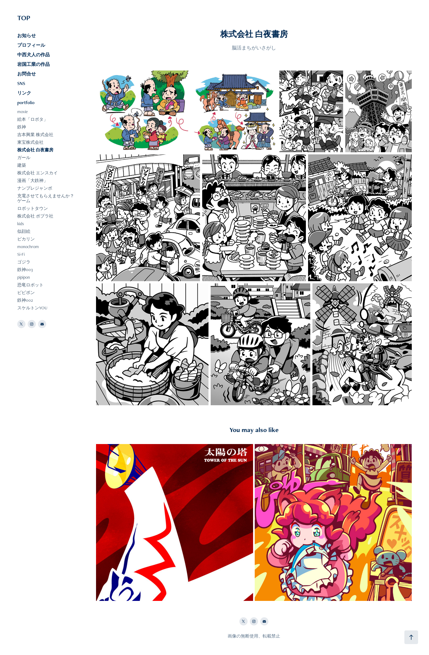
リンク (24, 93)
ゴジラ (23, 262)
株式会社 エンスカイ (37, 173)
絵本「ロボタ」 (32, 119)
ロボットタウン (32, 208)
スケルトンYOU (32, 308)
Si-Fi (21, 254)
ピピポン (26, 292)
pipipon (23, 277)
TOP (23, 17)
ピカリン (26, 239)
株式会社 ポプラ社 (35, 216)
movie (22, 111)
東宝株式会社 (30, 142)
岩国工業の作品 (33, 64)
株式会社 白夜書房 (35, 150)
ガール (23, 157)
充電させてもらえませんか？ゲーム (45, 198)
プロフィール (31, 45)
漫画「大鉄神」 (32, 180)
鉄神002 (25, 300)
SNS (21, 83)
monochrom (28, 246)
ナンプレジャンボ (34, 188)
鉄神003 (25, 269)
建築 (21, 165)
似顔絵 (23, 231)
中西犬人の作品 (33, 55)
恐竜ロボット (30, 285)
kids (20, 224)
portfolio (25, 102)
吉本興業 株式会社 (35, 134)
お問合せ (26, 74)
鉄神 (21, 127)
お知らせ (26, 36)
